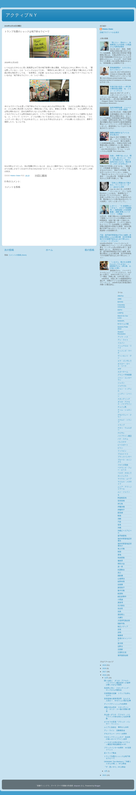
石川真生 (121, 605)
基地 (119, 555)
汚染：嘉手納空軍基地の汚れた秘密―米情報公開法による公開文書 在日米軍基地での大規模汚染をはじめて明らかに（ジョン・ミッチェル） (115, 238)
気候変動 (121, 558)
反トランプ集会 (110, 753)
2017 (104, 672)
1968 (119, 299)
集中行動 (121, 591)
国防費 (120, 576)
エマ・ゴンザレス (125, 361)
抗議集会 (121, 570)
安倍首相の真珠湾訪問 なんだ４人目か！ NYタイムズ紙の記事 (117, 700)
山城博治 (121, 579)
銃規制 (120, 594)
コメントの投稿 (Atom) (18, 255)
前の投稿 (89, 250)
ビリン (120, 448)
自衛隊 (120, 585)
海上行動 (121, 549)
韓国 (119, 552)
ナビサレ (121, 433)
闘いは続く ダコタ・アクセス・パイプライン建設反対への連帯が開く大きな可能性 (117, 683)
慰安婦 (120, 513)
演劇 (119, 519)
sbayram (77, 786)
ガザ (119, 369)
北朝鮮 (120, 649)
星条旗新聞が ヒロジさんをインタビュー (120, 69)
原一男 (120, 567)
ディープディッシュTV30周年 (115, 704)
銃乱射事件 (122, 596)
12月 (106, 678)
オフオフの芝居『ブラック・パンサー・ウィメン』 (117, 723)
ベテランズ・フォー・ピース (125, 469)
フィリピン (122, 451)
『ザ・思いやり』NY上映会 (115, 767)
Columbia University (121, 306)
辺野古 (120, 646)
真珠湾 (120, 602)
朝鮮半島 (121, 623)
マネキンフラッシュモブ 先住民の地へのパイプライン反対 (117, 738)
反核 (119, 629)
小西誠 (120, 599)
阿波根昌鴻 (122, 498)
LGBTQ (120, 313)
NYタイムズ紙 (123, 324)
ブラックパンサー (125, 457)
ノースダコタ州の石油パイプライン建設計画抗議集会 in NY (117, 743)
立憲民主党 (122, 652)
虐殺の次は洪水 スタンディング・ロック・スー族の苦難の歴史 (117, 709)
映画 (119, 516)
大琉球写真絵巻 (124, 620)
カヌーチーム (123, 372)
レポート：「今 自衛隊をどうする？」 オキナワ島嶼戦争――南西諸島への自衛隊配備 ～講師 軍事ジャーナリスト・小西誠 (121, 210)
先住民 (120, 608)
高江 (119, 573)
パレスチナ (122, 442)
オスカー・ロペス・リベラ (124, 365)
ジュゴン (121, 383)
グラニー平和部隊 (125, 375)
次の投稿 (9, 250)
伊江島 (120, 504)
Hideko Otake (107, 29)
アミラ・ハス (123, 337)
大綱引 (120, 617)
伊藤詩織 (121, 507)
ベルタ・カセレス (125, 473)
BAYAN (120, 302)
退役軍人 (121, 614)
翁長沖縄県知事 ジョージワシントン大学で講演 (120, 109)
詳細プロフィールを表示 (109, 32)
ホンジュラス (123, 476)
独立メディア (123, 626)
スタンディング (124, 399)
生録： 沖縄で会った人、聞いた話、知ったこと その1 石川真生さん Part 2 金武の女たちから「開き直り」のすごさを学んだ (121, 160)
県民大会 (121, 564)
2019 (104, 665)
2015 (104, 775)
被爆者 (120, 635)
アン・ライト (123, 340)
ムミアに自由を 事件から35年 (116, 727)
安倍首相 (121, 501)
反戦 (119, 632)
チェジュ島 (122, 407)
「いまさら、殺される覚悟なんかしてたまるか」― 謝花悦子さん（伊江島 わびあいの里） (120, 265)
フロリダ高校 (123, 465)
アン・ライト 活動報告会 (114, 730)
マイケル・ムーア (125, 479)
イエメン (121, 343)
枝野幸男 (121, 582)
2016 (104, 675)
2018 (104, 668)
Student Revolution (122, 333)
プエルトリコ (123, 454)
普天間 (120, 643)
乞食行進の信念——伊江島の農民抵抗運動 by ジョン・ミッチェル (120, 89)
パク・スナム (123, 439)
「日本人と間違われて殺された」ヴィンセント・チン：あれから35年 (120, 185)
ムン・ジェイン (124, 492)
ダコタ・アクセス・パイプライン (125, 403)
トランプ (121, 425)
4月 (106, 771)
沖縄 (119, 528)
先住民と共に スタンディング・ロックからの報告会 (117, 689)
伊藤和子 (121, 510)
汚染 (119, 522)
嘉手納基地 (122, 536)
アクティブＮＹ (22, 15)
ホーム (49, 250)
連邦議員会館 (123, 655)
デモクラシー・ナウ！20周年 (115, 734)
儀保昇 (120, 561)
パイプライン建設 (125, 436)
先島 (119, 611)
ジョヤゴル (122, 386)
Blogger (97, 786)
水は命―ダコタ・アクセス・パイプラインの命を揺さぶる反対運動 (117, 717)
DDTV (120, 310)
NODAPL (121, 321)
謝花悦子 (121, 588)
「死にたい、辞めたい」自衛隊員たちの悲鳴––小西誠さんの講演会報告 (120, 44)
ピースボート (123, 445)
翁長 (119, 525)
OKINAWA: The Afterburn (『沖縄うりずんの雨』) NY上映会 (117, 763)
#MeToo (121, 296)
